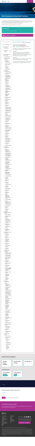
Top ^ (26, 45)
